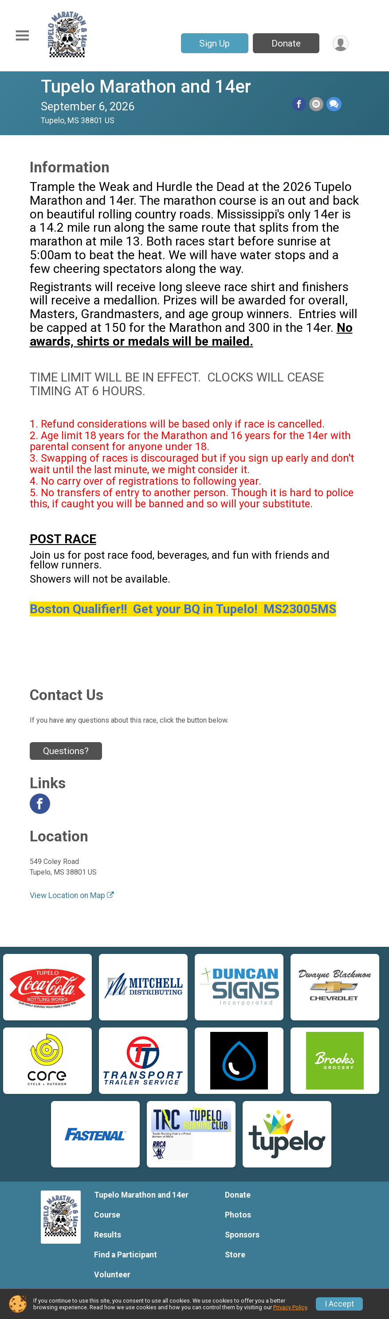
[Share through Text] (334, 104)
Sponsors (242, 1234)
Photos (238, 1214)
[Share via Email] (317, 104)
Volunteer (112, 1274)
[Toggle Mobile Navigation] (22, 36)
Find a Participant (125, 1254)
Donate (285, 43)
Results (107, 1234)
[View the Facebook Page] (40, 804)
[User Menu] (340, 43)
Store (235, 1254)
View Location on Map (72, 895)
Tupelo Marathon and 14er (146, 86)
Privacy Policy (290, 1307)
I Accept (339, 1304)
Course (107, 1214)
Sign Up (214, 43)
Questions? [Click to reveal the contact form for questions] (66, 751)
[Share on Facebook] (300, 104)
